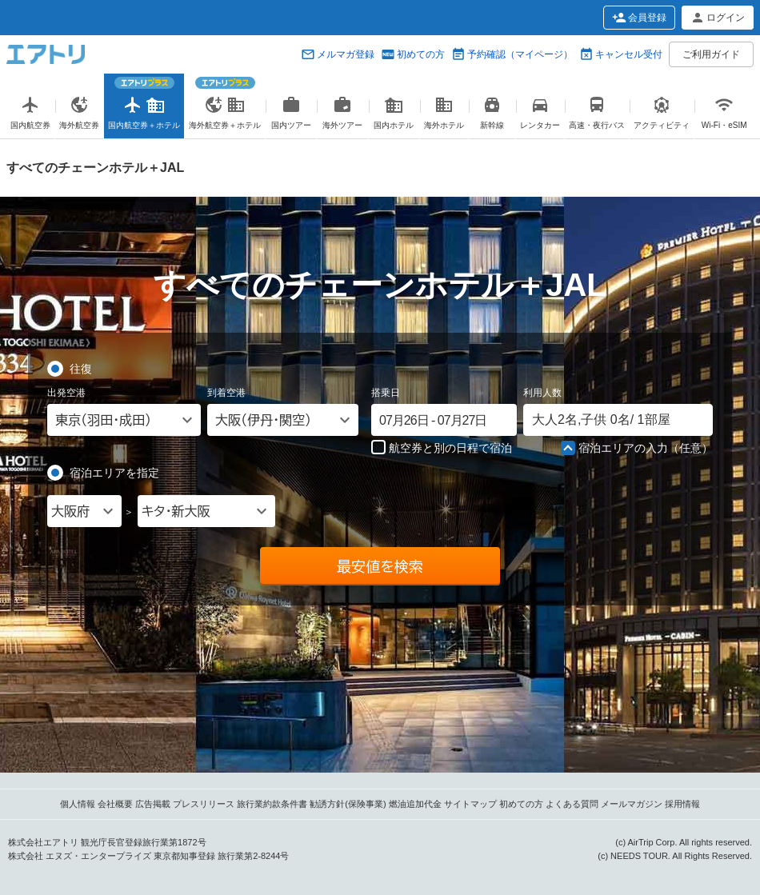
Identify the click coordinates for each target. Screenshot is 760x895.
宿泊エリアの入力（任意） (637, 449)
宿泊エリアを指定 (114, 472)
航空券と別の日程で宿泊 (441, 447)
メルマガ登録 (345, 54)
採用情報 (682, 804)
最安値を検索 (380, 566)
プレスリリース (203, 804)
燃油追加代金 (415, 804)
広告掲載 (152, 804)
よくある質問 (572, 804)
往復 (81, 368)
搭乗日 (385, 392)
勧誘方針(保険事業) (348, 804)
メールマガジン (631, 804)
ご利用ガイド (711, 54)
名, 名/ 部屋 (601, 419)
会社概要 (115, 804)
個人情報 (77, 804)
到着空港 (226, 392)
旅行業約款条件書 (272, 804)
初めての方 (421, 54)
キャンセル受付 (628, 54)
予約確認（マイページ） (520, 54)
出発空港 (66, 392)
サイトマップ (470, 804)
